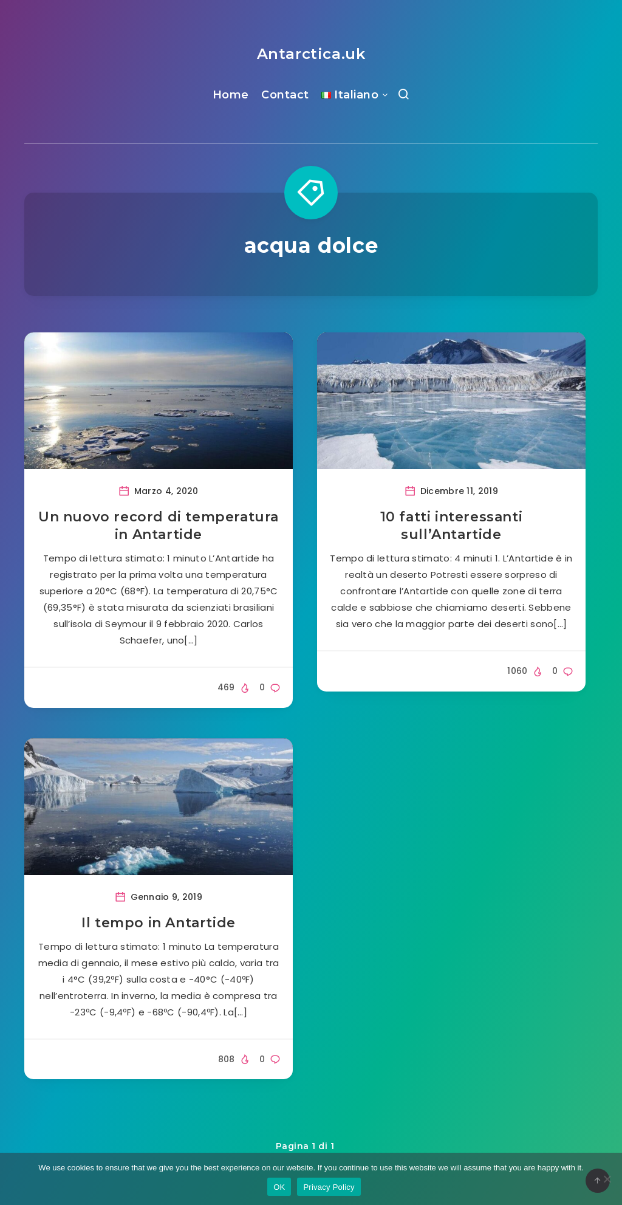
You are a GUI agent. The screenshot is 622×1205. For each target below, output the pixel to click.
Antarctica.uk (311, 54)
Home (231, 94)
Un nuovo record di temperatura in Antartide (158, 526)
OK (279, 1187)
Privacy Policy (328, 1187)
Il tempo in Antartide (158, 923)
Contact (285, 94)
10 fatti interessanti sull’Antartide (451, 526)
